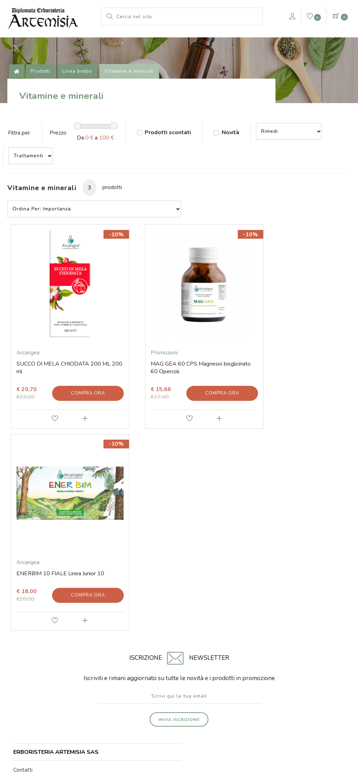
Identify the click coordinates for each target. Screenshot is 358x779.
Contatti (24, 586)
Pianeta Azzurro (176, 40)
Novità (241, 156)
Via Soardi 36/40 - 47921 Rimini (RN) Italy (81, 673)
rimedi (217, 40)
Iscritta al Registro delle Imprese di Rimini (276, 673)
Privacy (242, 738)
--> (301, 154)
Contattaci (320, 50)
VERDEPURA (32, 58)
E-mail (22, 597)
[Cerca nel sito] (187, 16)
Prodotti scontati (175, 156)
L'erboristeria (31, 40)
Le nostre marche (120, 40)
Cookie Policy (214, 738)
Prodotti (73, 40)
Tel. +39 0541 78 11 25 (43, 609)
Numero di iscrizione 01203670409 (179, 678)
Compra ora (82, 398)
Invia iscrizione (179, 527)
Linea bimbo (80, 85)
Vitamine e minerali (132, 85)
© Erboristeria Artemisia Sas (135, 738)
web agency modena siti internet (179, 755)
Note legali (182, 738)
